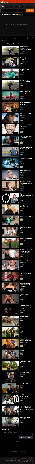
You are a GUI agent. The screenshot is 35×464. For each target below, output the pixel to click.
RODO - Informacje (28, 461)
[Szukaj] (13, 10)
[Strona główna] (4, 2)
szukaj (30, 10)
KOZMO (7, 37)
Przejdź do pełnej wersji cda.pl (17, 451)
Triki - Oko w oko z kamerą (21, 44)
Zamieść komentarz (26, 437)
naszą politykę (28, 458)
